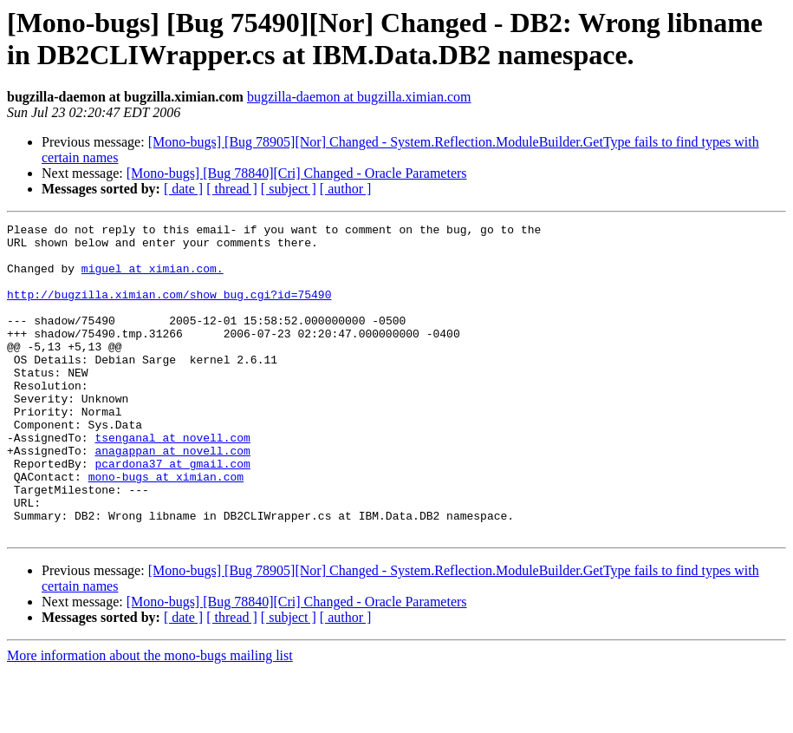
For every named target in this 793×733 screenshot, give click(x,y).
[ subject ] (288, 188)
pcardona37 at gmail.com (172, 512)
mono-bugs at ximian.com (166, 528)
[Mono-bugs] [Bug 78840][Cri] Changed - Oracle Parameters (297, 173)
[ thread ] (231, 188)
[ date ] (183, 188)
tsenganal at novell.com (172, 481)
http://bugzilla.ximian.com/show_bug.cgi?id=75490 (169, 309)
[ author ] (346, 188)
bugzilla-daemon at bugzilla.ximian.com (359, 96)
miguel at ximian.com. (152, 278)
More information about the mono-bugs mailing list (150, 717)
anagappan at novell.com (172, 497)
